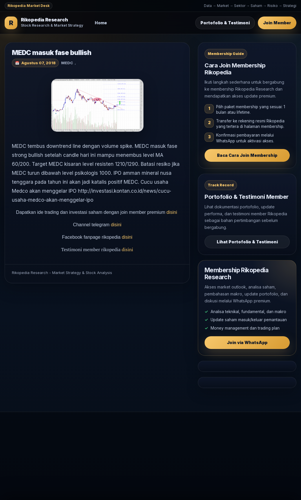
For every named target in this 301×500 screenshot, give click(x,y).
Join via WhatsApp (247, 342)
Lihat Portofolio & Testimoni (247, 241)
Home (101, 22)
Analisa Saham (144, 446)
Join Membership (234, 436)
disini (172, 212)
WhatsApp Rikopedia (238, 455)
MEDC (67, 62)
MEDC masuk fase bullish (51, 53)
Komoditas (141, 464)
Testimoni (227, 446)
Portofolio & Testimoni (225, 22)
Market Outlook (145, 436)
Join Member (277, 22)
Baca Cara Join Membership (247, 155)
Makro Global (143, 455)
